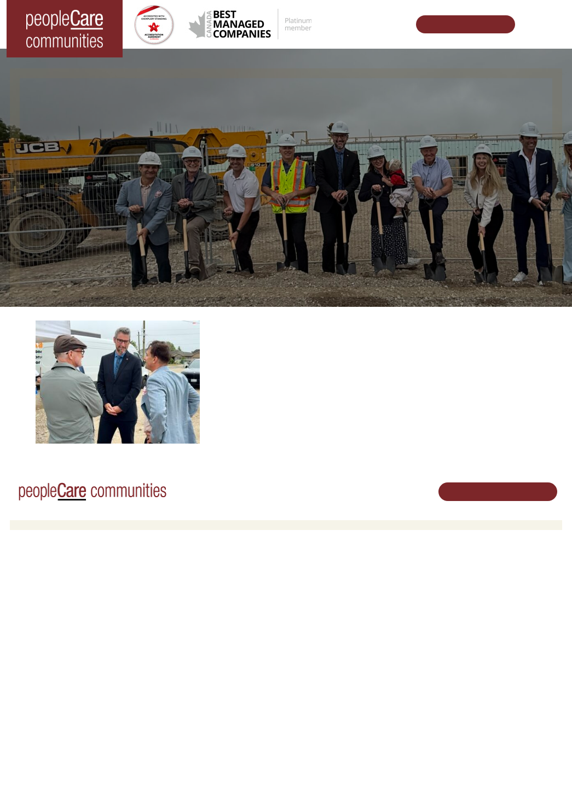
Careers (307, 579)
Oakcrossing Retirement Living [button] (206, 594)
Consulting (403, 687)
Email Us (493, 656)
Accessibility (406, 701)
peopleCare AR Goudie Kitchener (73, 594)
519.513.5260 (501, 637)
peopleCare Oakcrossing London (72, 632)
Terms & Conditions (162, 767)
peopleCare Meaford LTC (59, 660)
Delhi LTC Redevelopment (199, 635)
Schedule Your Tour (459, 24)
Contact (400, 729)
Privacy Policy (224, 767)
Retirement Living (187, 579)
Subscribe (402, 715)
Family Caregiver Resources (202, 622)
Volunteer (310, 594)
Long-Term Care (46, 579)
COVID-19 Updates (187, 607)
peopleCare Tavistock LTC (61, 646)
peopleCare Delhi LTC (54, 674)
